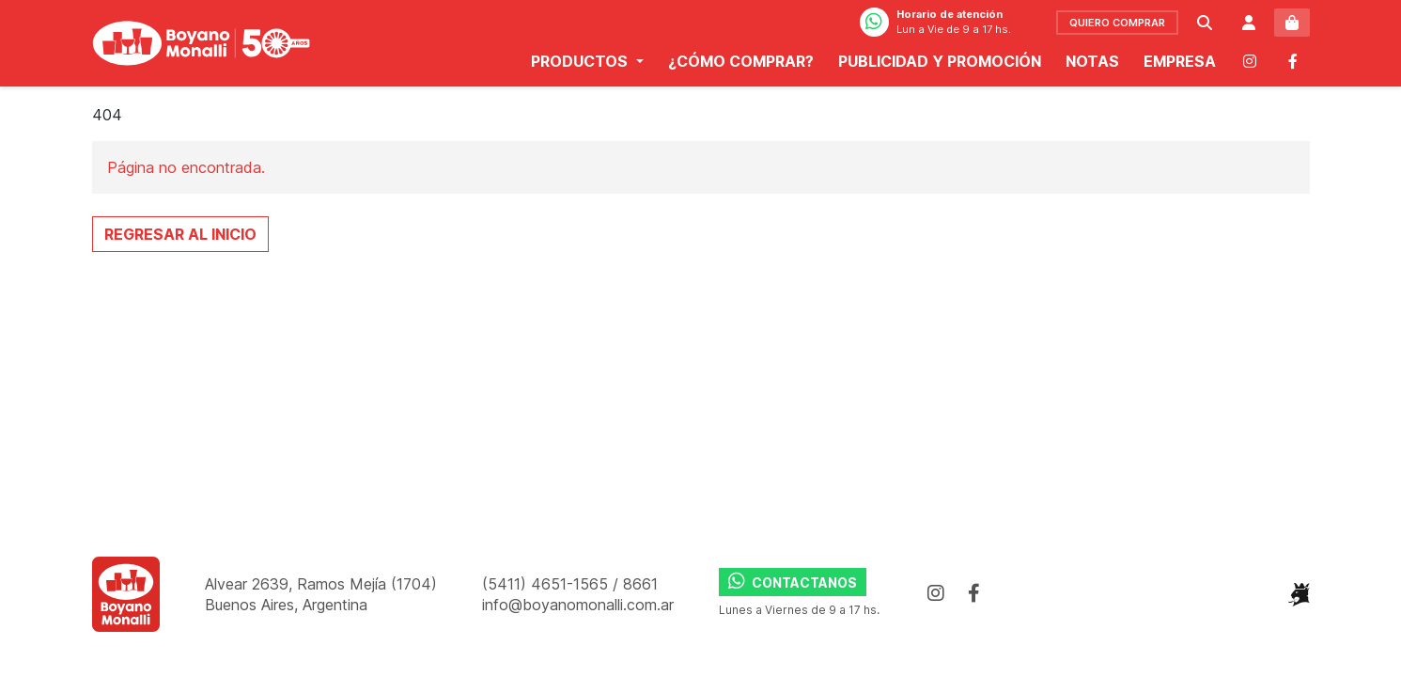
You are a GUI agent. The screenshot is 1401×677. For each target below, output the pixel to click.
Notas (1092, 70)
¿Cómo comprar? (741, 70)
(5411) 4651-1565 (547, 584)
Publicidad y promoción (939, 70)
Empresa (1180, 70)
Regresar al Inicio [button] (180, 234)
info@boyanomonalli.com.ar (578, 604)
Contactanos (792, 581)
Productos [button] (581, 70)
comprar (1117, 31)
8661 (640, 584)
